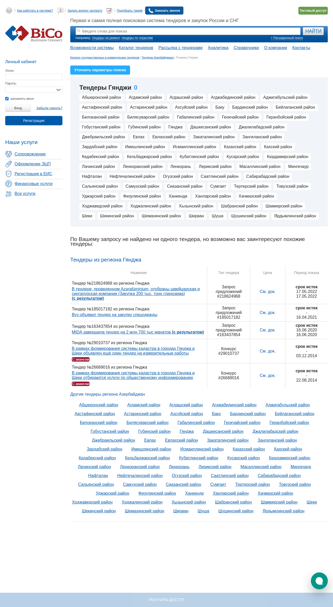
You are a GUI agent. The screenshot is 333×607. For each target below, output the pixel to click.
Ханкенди (178, 196)
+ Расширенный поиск (287, 38)
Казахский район (240, 147)
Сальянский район (100, 186)
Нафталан (92, 176)
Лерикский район (215, 166)
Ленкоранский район (143, 166)
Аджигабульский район (285, 97)
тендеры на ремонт (106, 38)
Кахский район (278, 147)
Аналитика (218, 47)
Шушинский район (248, 216)
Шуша (217, 216)
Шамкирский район (284, 206)
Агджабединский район (233, 97)
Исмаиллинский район (194, 147)
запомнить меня (19, 99)
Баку (220, 107)
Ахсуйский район (191, 107)
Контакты (301, 47)
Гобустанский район (101, 127)
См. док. (268, 291)
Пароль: (11, 83)
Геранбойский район (286, 117)
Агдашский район (186, 97)
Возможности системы (92, 47)
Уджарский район (99, 196)
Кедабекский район (100, 156)
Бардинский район (250, 107)
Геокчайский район (240, 117)
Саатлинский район (220, 176)
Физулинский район (142, 196)
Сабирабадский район (267, 176)
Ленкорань (180, 166)
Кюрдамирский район (287, 156)
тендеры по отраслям (137, 38)
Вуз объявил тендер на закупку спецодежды (114, 314)
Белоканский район (100, 117)
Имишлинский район (145, 147)
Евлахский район (168, 137)
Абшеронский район (101, 97)
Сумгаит (218, 186)
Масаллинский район (259, 166)
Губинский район (144, 127)
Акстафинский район (102, 107)
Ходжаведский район (102, 206)
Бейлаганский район (295, 107)
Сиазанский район (184, 186)
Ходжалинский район (150, 206)
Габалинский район (195, 117)
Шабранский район (239, 206)
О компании (275, 47)
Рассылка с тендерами (180, 47)
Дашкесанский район (210, 127)
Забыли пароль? (49, 108)
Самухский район (142, 186)
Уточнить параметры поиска (100, 70)
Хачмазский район (256, 196)
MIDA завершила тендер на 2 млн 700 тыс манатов (138, 332)
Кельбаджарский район (149, 156)
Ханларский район (213, 196)
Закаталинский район (213, 137)
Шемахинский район (161, 216)
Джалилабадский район (262, 127)
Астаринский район (148, 107)
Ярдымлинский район (295, 216)
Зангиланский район (262, 137)
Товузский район (292, 186)
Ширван (196, 216)
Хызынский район (196, 206)
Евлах (139, 137)
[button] (319, 580)
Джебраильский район (103, 137)
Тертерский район (251, 186)
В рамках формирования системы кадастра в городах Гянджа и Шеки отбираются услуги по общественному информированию (133, 375)
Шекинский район (117, 216)
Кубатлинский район (199, 156)
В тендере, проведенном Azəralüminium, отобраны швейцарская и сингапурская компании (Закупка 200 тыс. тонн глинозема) (136, 294)
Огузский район (178, 176)
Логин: (10, 71)
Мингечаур (298, 166)
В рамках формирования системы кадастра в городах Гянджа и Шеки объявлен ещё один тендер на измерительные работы (133, 350)
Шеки (87, 216)
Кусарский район (243, 156)
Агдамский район (145, 97)
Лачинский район (98, 166)
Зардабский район (99, 147)
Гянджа (175, 127)
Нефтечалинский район (132, 176)
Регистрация (33, 121)
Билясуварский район (148, 117)
